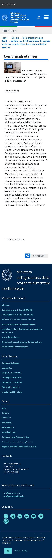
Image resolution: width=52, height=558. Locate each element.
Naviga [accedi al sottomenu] (9, 30)
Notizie (15, 37)
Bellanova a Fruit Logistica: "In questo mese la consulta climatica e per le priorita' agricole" (26, 44)
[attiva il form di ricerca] (38, 17)
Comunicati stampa (33, 37)
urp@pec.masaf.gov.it (14, 496)
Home (5, 37)
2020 (4, 41)
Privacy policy (20, 550)
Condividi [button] (37, 255)
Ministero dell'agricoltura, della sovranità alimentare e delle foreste (19, 17)
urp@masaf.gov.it (12, 493)
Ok (8, 550)
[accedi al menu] (46, 17)
